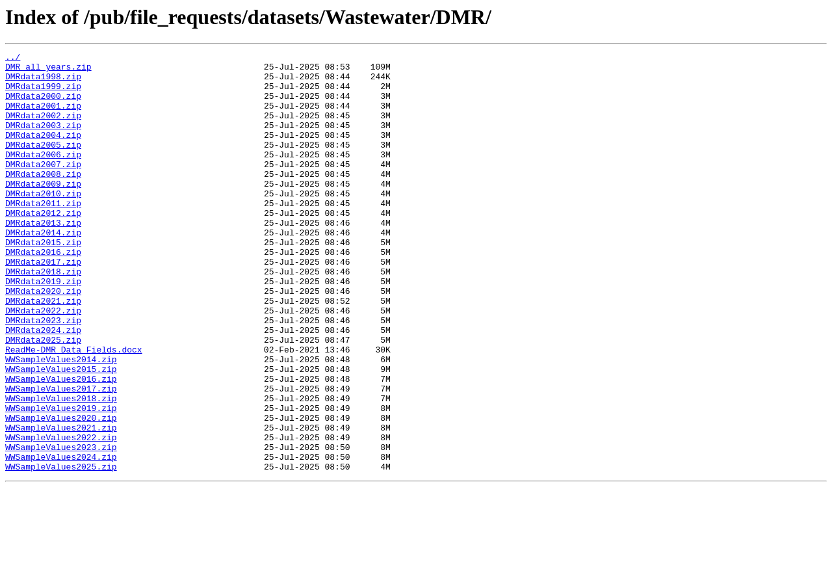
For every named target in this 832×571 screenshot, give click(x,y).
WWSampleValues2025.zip (61, 550)
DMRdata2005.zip (43, 164)
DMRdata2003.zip (43, 140)
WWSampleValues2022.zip (61, 515)
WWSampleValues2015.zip (61, 433)
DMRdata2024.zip (43, 386)
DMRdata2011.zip (43, 234)
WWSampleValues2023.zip (61, 527)
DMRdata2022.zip (43, 363)
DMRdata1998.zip (43, 82)
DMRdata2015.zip (43, 281)
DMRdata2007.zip (43, 187)
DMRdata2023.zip (43, 374)
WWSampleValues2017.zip (61, 456)
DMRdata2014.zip (43, 269)
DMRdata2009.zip (43, 211)
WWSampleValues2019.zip (61, 480)
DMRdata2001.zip (43, 117)
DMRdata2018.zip (43, 316)
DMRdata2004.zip (43, 152)
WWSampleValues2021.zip (61, 503)
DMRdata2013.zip (43, 257)
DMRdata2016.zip (43, 293)
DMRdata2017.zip (43, 304)
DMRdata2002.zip (43, 129)
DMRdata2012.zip (43, 246)
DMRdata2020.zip (43, 339)
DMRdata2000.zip (43, 105)
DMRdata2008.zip (43, 199)
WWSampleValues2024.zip (61, 538)
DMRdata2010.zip (43, 222)
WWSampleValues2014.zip (61, 421)
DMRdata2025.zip (43, 398)
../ (12, 58)
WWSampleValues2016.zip (61, 445)
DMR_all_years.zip (48, 70)
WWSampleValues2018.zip (61, 468)
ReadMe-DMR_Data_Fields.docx (73, 410)
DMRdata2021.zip (43, 351)
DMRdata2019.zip (43, 328)
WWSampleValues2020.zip (61, 492)
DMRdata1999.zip (43, 94)
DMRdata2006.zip (43, 175)
